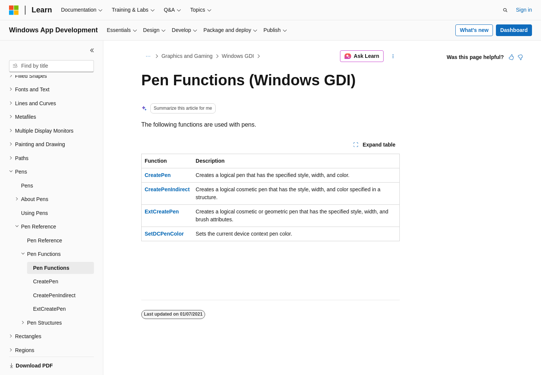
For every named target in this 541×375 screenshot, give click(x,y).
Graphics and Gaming (187, 56)
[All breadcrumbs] (147, 56)
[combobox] (51, 66)
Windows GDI (238, 56)
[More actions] (393, 56)
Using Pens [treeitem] (34, 187)
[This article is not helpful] (520, 57)
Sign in (524, 10)
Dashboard (513, 30)
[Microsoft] (14, 10)
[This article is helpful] (511, 57)
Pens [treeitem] (27, 160)
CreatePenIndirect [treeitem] (54, 269)
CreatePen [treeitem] (45, 256)
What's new (474, 30)
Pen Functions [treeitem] (51, 242)
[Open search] (505, 10)
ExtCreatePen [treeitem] (49, 283)
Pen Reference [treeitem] (44, 215)
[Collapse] (92, 50)
